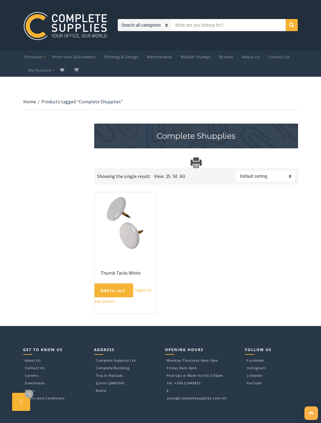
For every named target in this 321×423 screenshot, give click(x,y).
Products (33, 57)
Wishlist (63, 70)
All (182, 176)
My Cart (77, 70)
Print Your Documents (74, 57)
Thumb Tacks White (121, 273)
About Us (251, 57)
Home (29, 101)
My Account (39, 70)
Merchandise (159, 57)
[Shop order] (265, 176)
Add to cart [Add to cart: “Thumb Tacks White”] (113, 290)
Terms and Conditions (45, 398)
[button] (311, 413)
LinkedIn (255, 375)
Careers (32, 375)
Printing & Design (121, 57)
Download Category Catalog (99, 162)
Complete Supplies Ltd (116, 360)
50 (175, 176)
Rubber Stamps (196, 57)
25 (168, 176)
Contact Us (279, 57)
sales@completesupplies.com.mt (197, 398)
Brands (226, 57)
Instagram (256, 368)
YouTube (254, 383)
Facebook (255, 360)
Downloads (35, 383)
